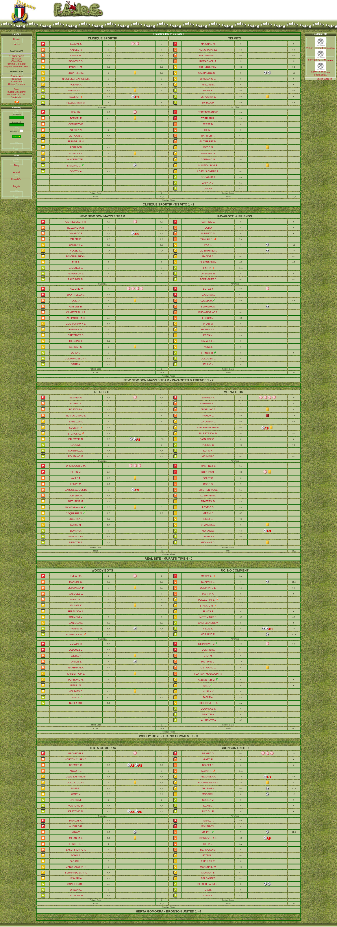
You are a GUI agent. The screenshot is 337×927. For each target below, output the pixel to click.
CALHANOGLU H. (208, 73)
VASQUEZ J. (76, 593)
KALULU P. (76, 49)
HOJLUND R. (208, 634)
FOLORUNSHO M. (76, 256)
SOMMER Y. (208, 397)
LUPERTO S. (208, 233)
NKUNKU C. (208, 456)
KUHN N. (208, 450)
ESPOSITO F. (76, 536)
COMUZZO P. (76, 124)
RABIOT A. (208, 256)
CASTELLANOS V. (208, 623)
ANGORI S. (76, 771)
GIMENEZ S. (76, 267)
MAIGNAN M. (208, 44)
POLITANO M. (75, 456)
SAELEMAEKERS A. (208, 427)
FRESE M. (208, 124)
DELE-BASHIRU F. (76, 776)
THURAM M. (76, 628)
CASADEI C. (208, 341)
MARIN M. (75, 525)
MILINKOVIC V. (206, 644)
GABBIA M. (206, 301)
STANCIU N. (206, 605)
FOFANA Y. (76, 84)
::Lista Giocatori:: (16, 92)
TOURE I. (76, 788)
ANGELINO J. (208, 409)
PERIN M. (75, 472)
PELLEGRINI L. (206, 599)
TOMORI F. (76, 118)
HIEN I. (208, 130)
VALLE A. (76, 478)
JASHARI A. (75, 878)
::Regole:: (16, 186)
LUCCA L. (75, 445)
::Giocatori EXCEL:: (16, 94)
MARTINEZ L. (75, 450)
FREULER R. (208, 861)
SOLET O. (208, 478)
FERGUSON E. (76, 273)
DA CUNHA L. (208, 421)
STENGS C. (74, 433)
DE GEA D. (208, 753)
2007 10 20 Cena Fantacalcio (320, 73)
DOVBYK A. (75, 171)
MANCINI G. (76, 582)
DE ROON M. (76, 135)
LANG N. (208, 895)
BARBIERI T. (208, 135)
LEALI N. (76, 112)
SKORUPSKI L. (208, 472)
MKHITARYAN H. (74, 507)
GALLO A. (75, 599)
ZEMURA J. (206, 239)
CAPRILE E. (208, 221)
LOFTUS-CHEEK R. (208, 171)
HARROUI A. (208, 329)
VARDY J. (75, 353)
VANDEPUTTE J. (76, 159)
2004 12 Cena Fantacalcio (320, 48)
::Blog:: (16, 165)
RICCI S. (208, 519)
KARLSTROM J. (76, 673)
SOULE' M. (208, 800)
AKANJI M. (76, 55)
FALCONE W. (76, 288)
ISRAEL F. (208, 820)
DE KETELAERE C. (208, 884)
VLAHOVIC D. (76, 805)
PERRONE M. (76, 679)
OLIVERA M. (76, 495)
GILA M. (208, 655)
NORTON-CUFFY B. (76, 759)
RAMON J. (208, 415)
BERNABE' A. (208, 153)
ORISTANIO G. (208, 79)
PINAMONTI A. (76, 90)
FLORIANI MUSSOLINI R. (208, 673)
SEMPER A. (75, 397)
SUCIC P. (74, 427)
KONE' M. (75, 794)
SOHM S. (76, 855)
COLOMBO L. (208, 358)
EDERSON (76, 147)
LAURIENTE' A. (208, 720)
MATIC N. (208, 147)
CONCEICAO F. (75, 884)
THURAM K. (208, 788)
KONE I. (208, 347)
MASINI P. (208, 513)
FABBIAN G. (76, 329)
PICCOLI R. (208, 811)
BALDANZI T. (208, 878)
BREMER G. (76, 765)
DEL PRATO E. (208, 588)
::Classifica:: (16, 61)
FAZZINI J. (208, 855)
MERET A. (206, 576)
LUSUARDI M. (208, 495)
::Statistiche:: (17, 97)
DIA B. (208, 889)
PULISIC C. (208, 445)
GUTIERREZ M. (208, 141)
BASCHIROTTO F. (76, 849)
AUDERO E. (76, 826)
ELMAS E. (208, 611)
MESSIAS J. (76, 341)
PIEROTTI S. (76, 542)
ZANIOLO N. (76, 623)
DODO (208, 227)
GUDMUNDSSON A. (76, 358)
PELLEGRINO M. (76, 102)
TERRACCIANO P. (208, 112)
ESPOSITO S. (208, 96)
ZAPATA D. (208, 182)
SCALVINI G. (208, 582)
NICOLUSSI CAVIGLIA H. (76, 79)
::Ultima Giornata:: (16, 64)
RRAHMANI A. (76, 667)
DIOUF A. (208, 697)
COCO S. (208, 484)
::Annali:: (16, 172)
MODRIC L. (208, 794)
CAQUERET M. (74, 513)
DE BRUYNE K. (208, 250)
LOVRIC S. (208, 507)
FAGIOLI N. (76, 861)
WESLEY (76, 655)
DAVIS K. (208, 90)
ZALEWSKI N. (76, 439)
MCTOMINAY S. (208, 617)
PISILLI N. (75, 685)
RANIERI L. (76, 661)
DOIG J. (76, 300)
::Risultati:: (16, 58)
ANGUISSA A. (208, 776)
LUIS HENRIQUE (208, 489)
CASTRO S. (208, 536)
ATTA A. (76, 262)
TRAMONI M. (76, 617)
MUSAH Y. (208, 691)
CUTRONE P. (76, 895)
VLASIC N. (76, 250)
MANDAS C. (76, 820)
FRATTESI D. (208, 501)
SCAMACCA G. (74, 634)
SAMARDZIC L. (208, 439)
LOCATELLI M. (76, 73)
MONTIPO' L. (208, 826)
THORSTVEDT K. (208, 703)
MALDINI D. (208, 84)
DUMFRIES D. (208, 403)
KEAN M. (208, 805)
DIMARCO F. (76, 233)
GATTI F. (208, 759)
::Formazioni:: (16, 56)
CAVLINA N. (208, 294)
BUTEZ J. (208, 288)
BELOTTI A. (208, 714)
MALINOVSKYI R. (208, 165)
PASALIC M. (76, 67)
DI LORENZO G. (208, 55)
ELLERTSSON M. (208, 433)
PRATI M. (208, 323)
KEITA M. (208, 335)
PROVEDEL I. (75, 753)
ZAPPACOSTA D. (76, 318)
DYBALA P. (208, 102)
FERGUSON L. (76, 611)
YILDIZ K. (208, 628)
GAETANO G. (208, 159)
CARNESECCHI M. (75, 221)
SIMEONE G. (74, 165)
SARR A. (76, 364)
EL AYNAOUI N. (208, 262)
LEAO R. (206, 268)
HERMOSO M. (208, 849)
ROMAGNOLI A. (208, 61)
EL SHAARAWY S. (76, 323)
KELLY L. (206, 832)
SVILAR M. (76, 576)
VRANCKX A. (208, 525)
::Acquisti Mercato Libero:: (16, 66)
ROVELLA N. (76, 153)
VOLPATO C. (76, 691)
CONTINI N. (208, 649)
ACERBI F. (76, 403)
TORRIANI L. (208, 118)
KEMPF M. (76, 484)
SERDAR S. (75, 347)
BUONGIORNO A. (208, 312)
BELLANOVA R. (75, 227)
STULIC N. (208, 364)
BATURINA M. (75, 501)
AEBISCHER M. (206, 680)
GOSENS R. (76, 306)
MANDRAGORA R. (76, 867)
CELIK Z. (208, 844)
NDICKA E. (208, 765)
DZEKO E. (74, 697)
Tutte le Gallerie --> (325, 79)
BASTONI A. (76, 409)
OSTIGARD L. (208, 667)
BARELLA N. (76, 421)
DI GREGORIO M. (76, 465)
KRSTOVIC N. (75, 811)
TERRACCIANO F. (76, 415)
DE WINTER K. (76, 844)
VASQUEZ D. (76, 649)
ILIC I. (206, 685)
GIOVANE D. (208, 542)
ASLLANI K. (75, 605)
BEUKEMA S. (208, 306)
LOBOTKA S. (76, 519)
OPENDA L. (75, 800)
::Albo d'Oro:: (16, 179)
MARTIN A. (208, 593)
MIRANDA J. (76, 838)
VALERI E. (76, 239)
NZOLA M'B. (76, 703)
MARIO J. (206, 771)
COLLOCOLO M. (76, 782)
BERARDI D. (206, 353)
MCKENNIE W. (208, 867)
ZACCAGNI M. (76, 279)
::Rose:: (16, 89)
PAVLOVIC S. (76, 61)
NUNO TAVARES (208, 49)
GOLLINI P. (76, 643)
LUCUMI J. (208, 318)
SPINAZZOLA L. (208, 838)
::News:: (16, 44)
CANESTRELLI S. (76, 312)
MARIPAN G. (208, 661)
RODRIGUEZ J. (208, 279)
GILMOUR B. (208, 872)
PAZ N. (208, 245)
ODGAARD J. (208, 177)
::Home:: (16, 39)
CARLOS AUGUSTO (76, 489)
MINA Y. (76, 832)
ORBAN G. (76, 889)
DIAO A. (208, 188)
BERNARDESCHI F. (76, 872)
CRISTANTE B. (76, 335)
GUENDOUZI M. (208, 67)
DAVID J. (74, 97)
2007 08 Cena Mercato (320, 60)
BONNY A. (76, 530)
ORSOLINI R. (208, 273)
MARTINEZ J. (208, 465)
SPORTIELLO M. (76, 294)
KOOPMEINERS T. (208, 782)
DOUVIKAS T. (208, 708)
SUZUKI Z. (76, 44)
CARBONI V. (76, 245)
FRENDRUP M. (75, 141)
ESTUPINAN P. (76, 588)
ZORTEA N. (76, 130)
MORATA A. (208, 530)
